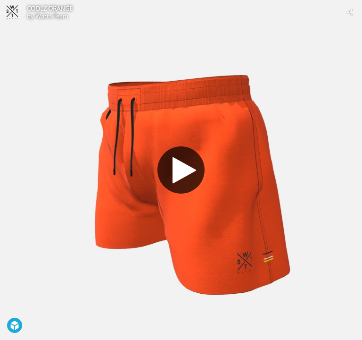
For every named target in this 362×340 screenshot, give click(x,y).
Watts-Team (51, 16)
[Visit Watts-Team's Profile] (12, 12)
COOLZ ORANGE (50, 8)
